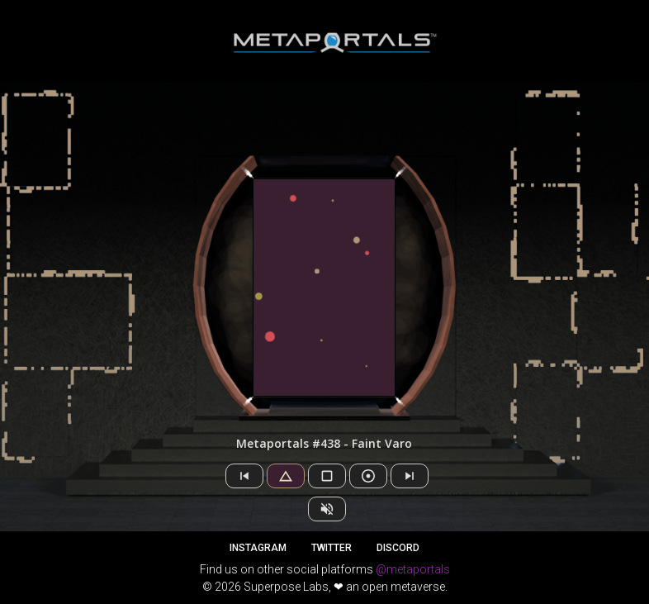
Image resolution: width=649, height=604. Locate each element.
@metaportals (413, 569)
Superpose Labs (286, 586)
